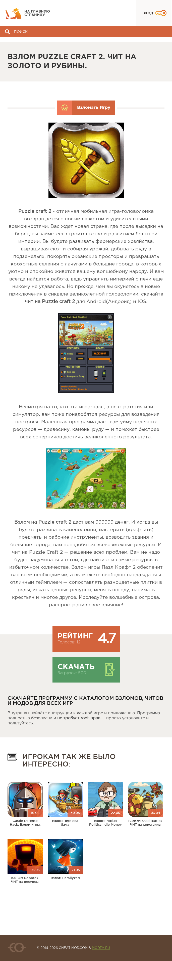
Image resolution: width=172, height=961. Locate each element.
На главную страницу (37, 13)
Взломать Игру (93, 108)
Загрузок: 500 (72, 673)
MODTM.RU (101, 948)
